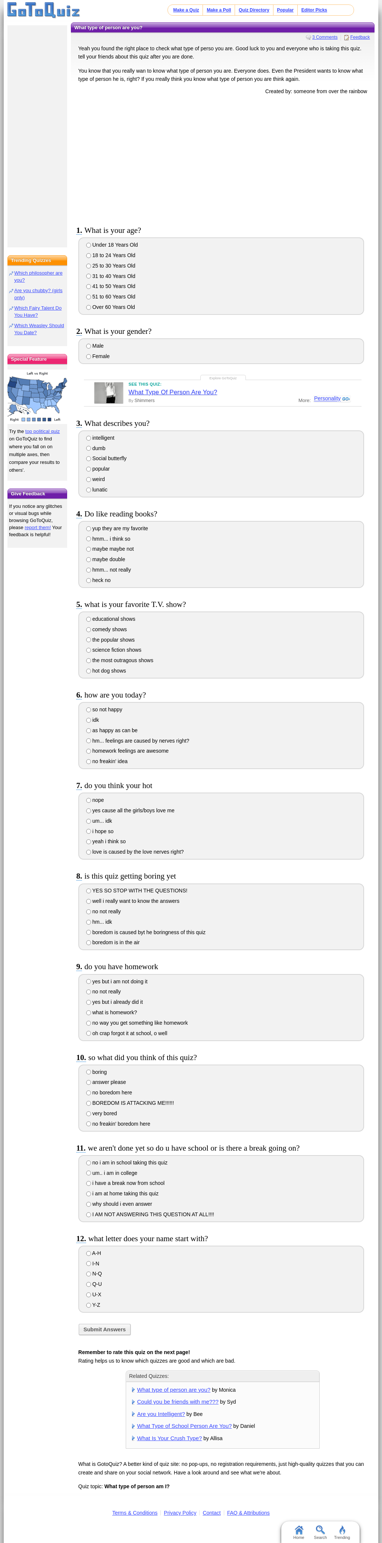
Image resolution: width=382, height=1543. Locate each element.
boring (96, 1072)
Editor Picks (314, 10)
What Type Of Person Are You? (173, 392)
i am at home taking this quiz (122, 1193)
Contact (211, 1513)
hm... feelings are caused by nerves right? (138, 741)
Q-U (94, 1284)
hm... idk (99, 922)
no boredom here (109, 1092)
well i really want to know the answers (132, 901)
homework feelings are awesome (127, 751)
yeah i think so (106, 841)
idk (92, 720)
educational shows (110, 619)
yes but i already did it (114, 1002)
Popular (285, 10)
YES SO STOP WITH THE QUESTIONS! (137, 891)
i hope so (100, 831)
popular (98, 469)
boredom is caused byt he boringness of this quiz (146, 932)
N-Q (94, 1274)
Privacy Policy (180, 1513)
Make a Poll (219, 10)
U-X (93, 1294)
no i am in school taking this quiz (126, 1163)
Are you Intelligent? (161, 1414)
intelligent (100, 438)
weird (95, 479)
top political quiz (42, 431)
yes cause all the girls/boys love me (130, 810)
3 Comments (325, 37)
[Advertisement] (222, 159)
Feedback (360, 37)
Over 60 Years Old (110, 307)
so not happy (104, 709)
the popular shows (110, 640)
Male (95, 346)
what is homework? (111, 1012)
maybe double (105, 559)
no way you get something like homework (137, 1023)
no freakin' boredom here (118, 1124)
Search (320, 1532)
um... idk (99, 821)
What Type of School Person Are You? (184, 1426)
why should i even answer (119, 1204)
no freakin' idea (107, 761)
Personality (326, 399)
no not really (103, 911)
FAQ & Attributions (248, 1513)
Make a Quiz (186, 10)
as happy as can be (112, 730)
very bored (101, 1113)
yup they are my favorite (117, 528)
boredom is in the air (113, 942)
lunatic (96, 490)
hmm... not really (108, 570)
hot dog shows (106, 671)
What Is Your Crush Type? (169, 1438)
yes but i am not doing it (117, 981)
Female (98, 356)
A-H (93, 1253)
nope (95, 800)
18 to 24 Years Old (110, 255)
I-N (93, 1264)
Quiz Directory (254, 10)
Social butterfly (106, 458)
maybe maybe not (110, 549)
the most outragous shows (119, 660)
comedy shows (106, 629)
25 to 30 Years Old (110, 266)
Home (298, 1532)
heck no (98, 580)
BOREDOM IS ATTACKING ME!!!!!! (130, 1103)
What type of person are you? (174, 1390)
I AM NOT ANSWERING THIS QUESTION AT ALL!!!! (150, 1214)
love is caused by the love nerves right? (135, 852)
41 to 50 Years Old (110, 286)
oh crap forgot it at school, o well (126, 1033)
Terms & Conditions (134, 1513)
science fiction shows (113, 650)
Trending (342, 1532)
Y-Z (93, 1305)
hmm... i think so (108, 539)
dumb (96, 448)
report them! (38, 527)
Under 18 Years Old (112, 245)
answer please (106, 1082)
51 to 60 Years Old (110, 297)
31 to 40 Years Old (110, 276)
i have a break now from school (125, 1183)
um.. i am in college (112, 1173)
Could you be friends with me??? (178, 1401)
